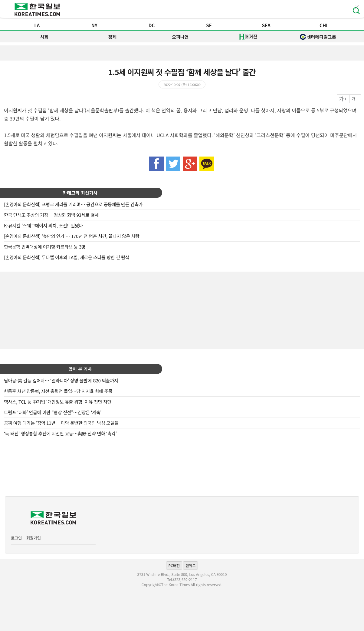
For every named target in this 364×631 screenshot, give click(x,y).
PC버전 (174, 565)
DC (152, 25)
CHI (323, 25)
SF (209, 25)
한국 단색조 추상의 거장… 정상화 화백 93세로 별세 (51, 215)
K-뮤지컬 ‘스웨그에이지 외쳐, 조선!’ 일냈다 (43, 225)
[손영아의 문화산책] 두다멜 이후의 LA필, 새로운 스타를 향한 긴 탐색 (66, 257)
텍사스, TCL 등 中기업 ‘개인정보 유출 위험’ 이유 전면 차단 (57, 401)
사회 (44, 37)
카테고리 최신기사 (80, 193)
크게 (343, 98)
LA (37, 25)
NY (94, 25)
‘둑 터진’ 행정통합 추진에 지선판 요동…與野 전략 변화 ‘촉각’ (60, 433)
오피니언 (180, 37)
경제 (112, 37)
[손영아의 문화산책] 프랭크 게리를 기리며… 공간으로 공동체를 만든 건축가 (73, 204)
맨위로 (190, 565)
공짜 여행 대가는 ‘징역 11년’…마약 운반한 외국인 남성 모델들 (61, 423)
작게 (355, 98)
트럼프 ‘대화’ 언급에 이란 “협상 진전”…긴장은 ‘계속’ (52, 412)
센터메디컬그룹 (318, 37)
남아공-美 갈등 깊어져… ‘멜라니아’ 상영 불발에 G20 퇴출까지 (61, 380)
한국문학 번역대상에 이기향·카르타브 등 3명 (44, 246)
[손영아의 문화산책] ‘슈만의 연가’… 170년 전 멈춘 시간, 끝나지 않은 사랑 (71, 236)
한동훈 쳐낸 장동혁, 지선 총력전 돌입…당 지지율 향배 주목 (58, 391)
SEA (266, 25)
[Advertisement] (182, 309)
